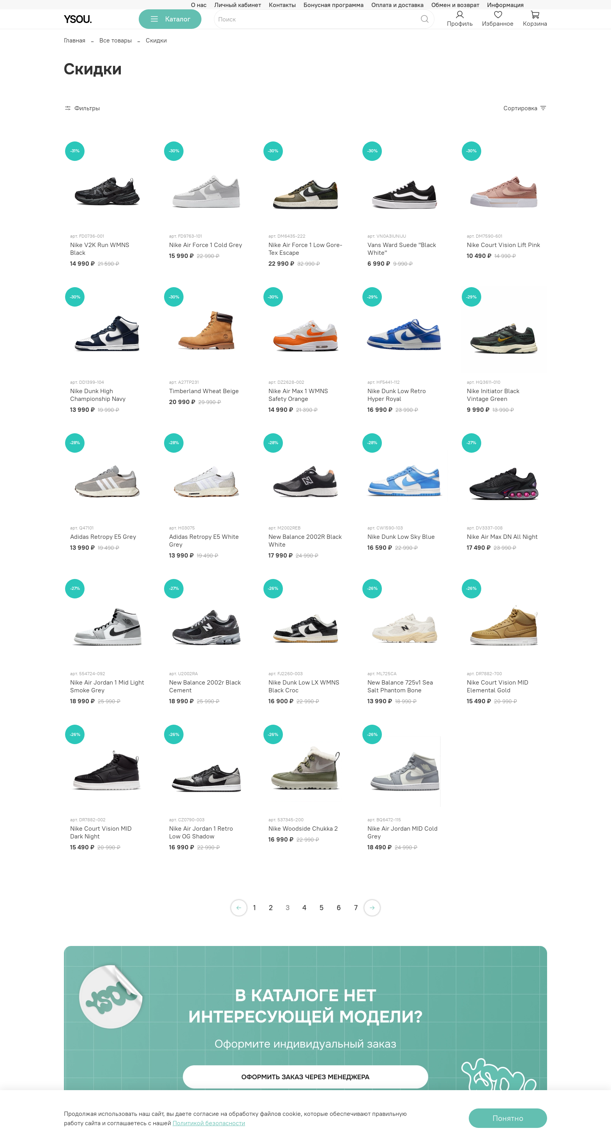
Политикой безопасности (209, 1123)
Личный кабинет (237, 5)
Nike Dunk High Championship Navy (97, 394)
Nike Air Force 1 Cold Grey (205, 245)
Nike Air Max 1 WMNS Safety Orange (298, 394)
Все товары (115, 40)
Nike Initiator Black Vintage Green (493, 394)
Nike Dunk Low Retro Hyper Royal (396, 394)
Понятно (508, 1118)
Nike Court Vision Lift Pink (503, 245)
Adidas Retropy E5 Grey (103, 536)
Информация (505, 5)
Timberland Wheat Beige (204, 391)
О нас (199, 5)
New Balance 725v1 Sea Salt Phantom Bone (400, 686)
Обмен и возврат (455, 5)
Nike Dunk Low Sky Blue (401, 536)
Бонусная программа (334, 5)
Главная (74, 40)
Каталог (170, 19)
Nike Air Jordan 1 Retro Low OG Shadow (201, 832)
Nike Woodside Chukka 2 (303, 828)
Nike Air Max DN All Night (502, 536)
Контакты (282, 5)
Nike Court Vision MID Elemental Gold (497, 686)
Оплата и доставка (397, 5)
